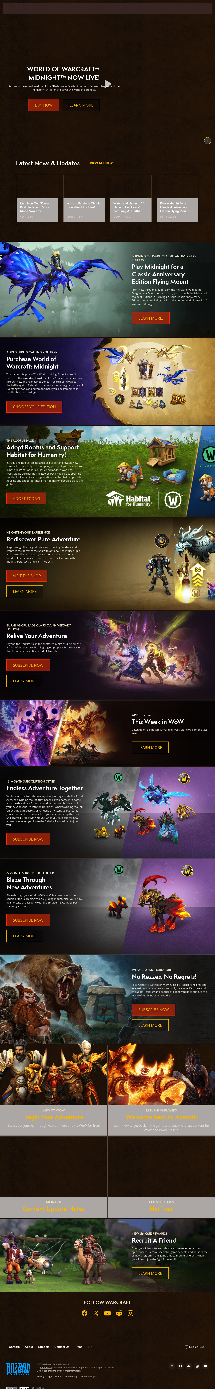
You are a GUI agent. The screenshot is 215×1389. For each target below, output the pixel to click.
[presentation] (12, 8)
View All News (102, 163)
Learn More (81, 111)
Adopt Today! (26, 498)
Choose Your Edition (34, 406)
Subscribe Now (28, 665)
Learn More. (150, 318)
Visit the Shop (27, 575)
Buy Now (44, 111)
